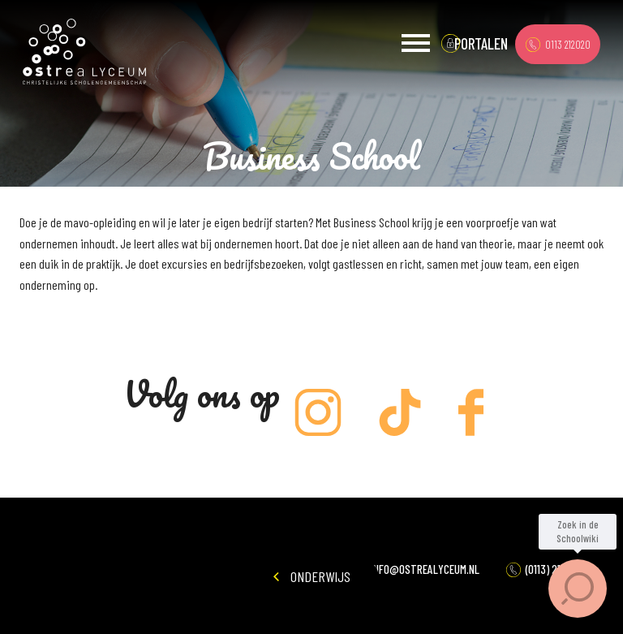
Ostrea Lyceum (84, 52)
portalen (481, 43)
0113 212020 (558, 44)
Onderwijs (311, 576)
